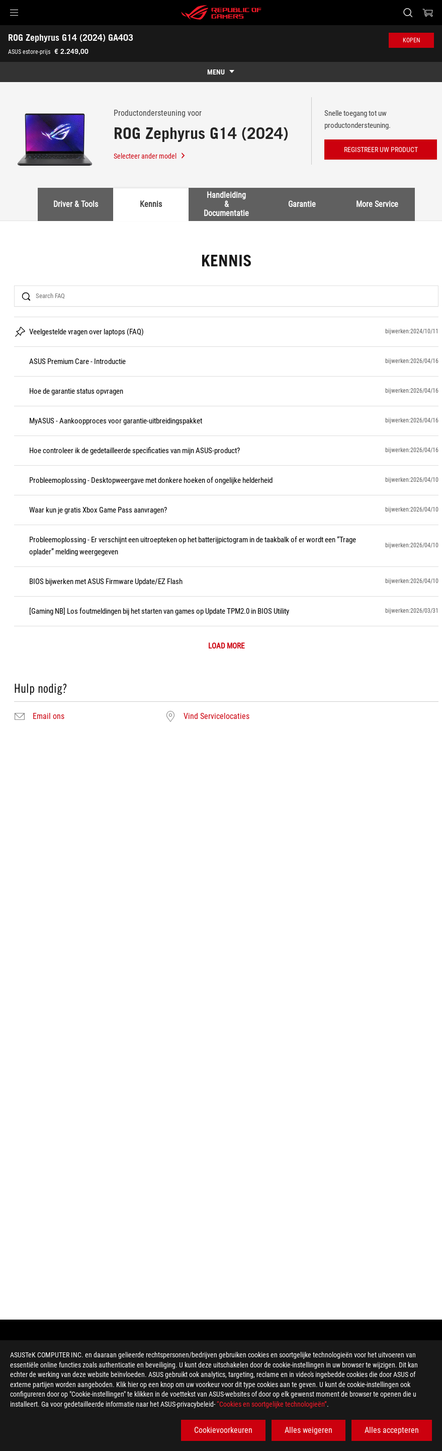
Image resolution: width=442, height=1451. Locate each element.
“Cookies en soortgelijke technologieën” (272, 1404)
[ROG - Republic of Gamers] (221, 12)
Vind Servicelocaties (216, 716)
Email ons (48, 716)
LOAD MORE (226, 646)
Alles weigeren (308, 1430)
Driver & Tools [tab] (75, 204)
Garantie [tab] (302, 204)
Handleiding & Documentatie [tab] (226, 204)
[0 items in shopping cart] (428, 12)
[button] (14, 13)
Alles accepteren (392, 1430)
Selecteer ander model (150, 156)
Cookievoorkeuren (223, 1430)
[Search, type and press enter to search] (408, 12)
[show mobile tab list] (221, 72)
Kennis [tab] (151, 204)
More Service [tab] (377, 204)
